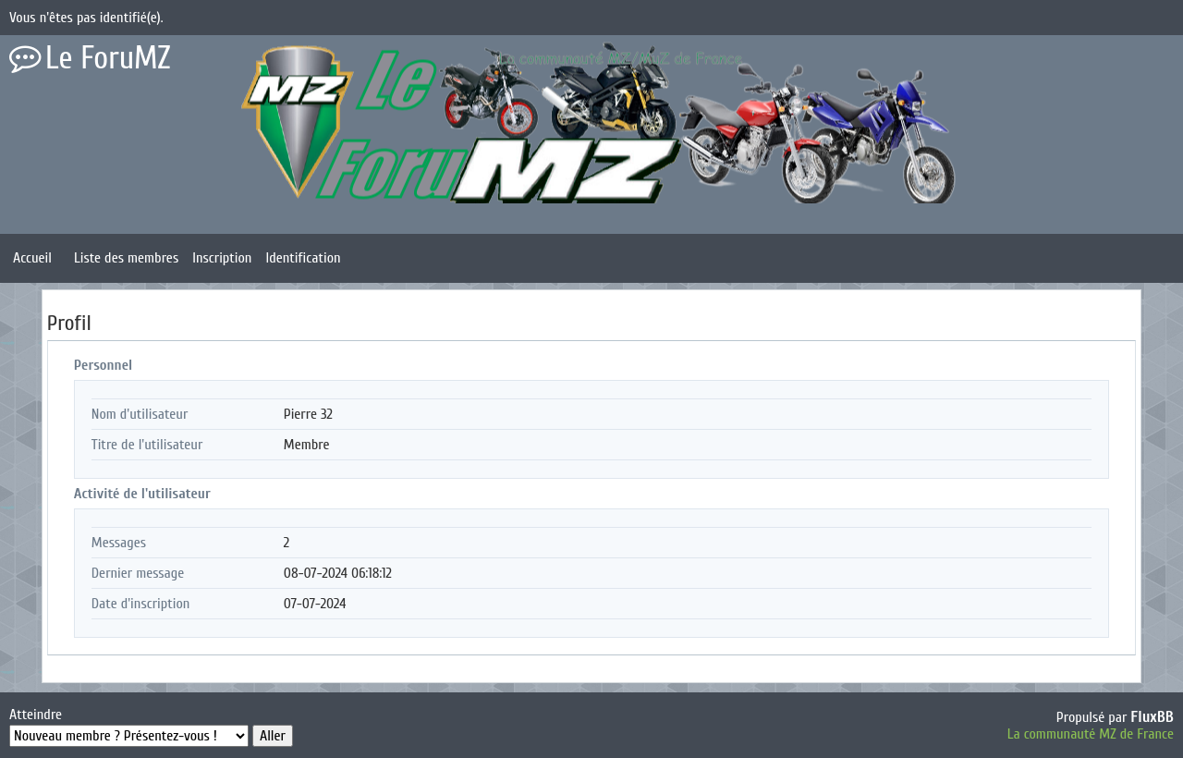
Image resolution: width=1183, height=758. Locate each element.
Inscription (221, 258)
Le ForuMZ (108, 58)
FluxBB (1152, 717)
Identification (302, 258)
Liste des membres (126, 258)
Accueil (32, 258)
